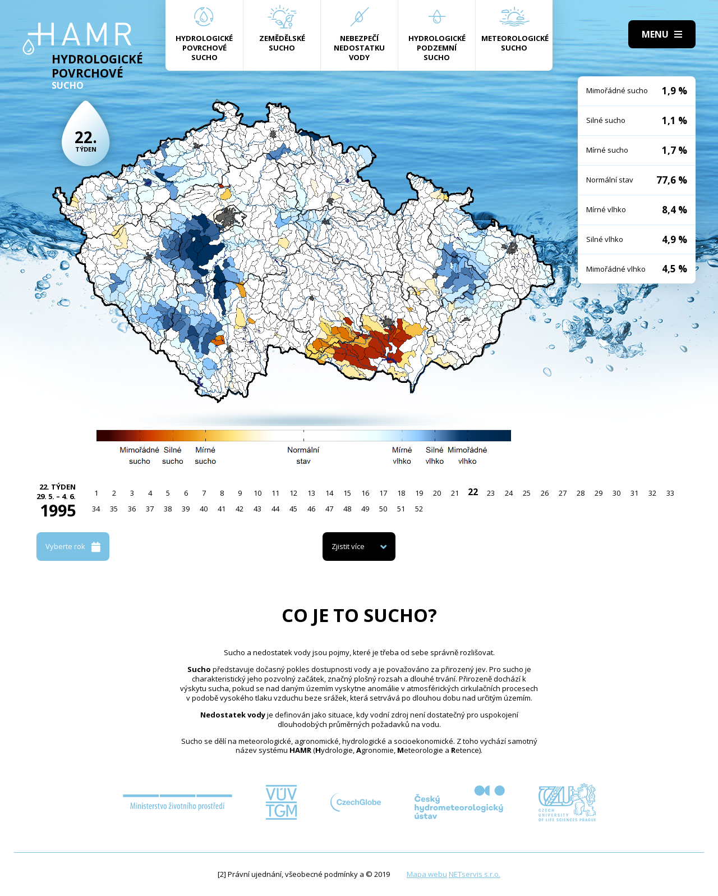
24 (509, 493)
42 (239, 509)
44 (275, 509)
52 (419, 509)
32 (652, 493)
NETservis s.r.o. (474, 874)
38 (168, 509)
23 (491, 493)
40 (204, 509)
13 (311, 493)
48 (347, 509)
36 (132, 509)
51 (401, 509)
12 (293, 493)
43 (257, 509)
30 (616, 493)
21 (455, 493)
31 (634, 493)
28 (580, 493)
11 (275, 493)
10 (257, 493)
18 (401, 493)
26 (545, 493)
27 (563, 493)
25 (527, 493)
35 (114, 509)
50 (383, 509)
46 (311, 509)
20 (437, 493)
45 (293, 509)
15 (347, 493)
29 (598, 493)
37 (150, 509)
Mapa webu (427, 874)
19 (419, 493)
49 (365, 509)
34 (96, 509)
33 (670, 493)
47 (329, 509)
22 (473, 492)
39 (186, 509)
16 (365, 493)
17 (383, 493)
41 (221, 509)
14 (329, 493)
